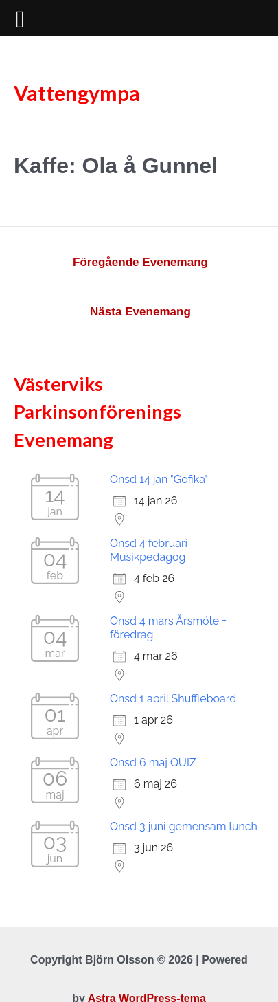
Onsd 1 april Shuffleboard (173, 698)
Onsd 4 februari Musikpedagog (148, 550)
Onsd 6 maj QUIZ (153, 762)
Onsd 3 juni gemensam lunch (183, 826)
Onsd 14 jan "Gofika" (159, 479)
